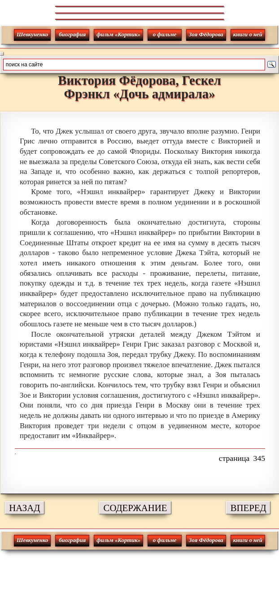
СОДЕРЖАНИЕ (135, 508)
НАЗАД (24, 508)
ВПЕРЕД (248, 508)
